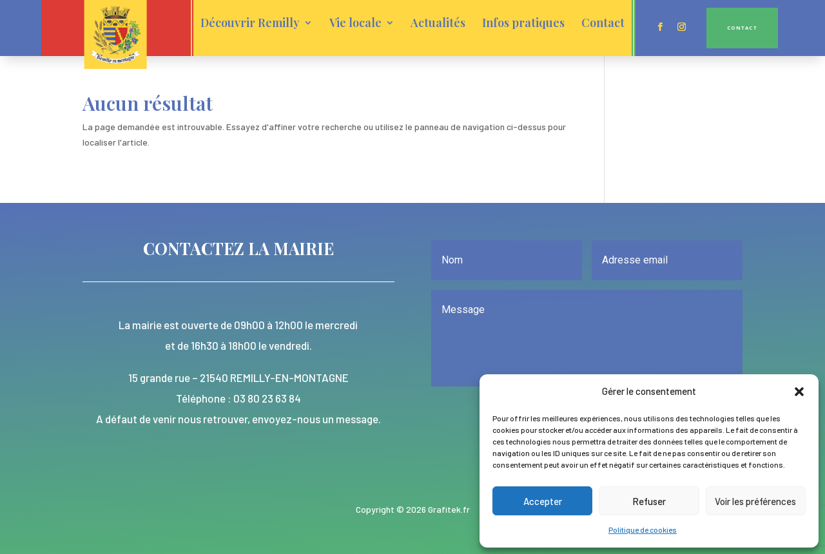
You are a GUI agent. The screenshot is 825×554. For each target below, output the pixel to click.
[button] (799, 391)
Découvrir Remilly (250, 24)
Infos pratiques (523, 24)
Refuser (649, 501)
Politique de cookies (642, 529)
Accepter (542, 501)
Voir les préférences (755, 501)
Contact (603, 24)
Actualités (438, 24)
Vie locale (355, 24)
